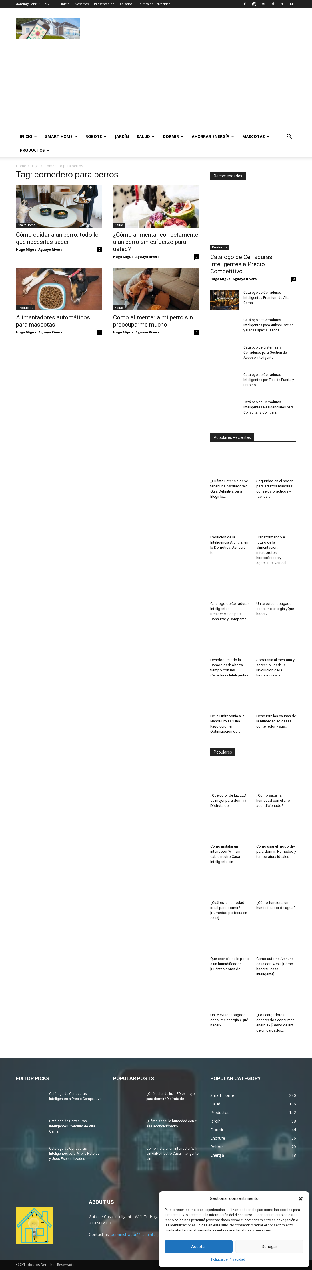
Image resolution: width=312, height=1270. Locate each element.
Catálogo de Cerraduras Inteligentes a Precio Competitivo (241, 264)
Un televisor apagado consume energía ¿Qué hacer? (275, 608)
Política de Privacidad (228, 1259)
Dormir (173, 136)
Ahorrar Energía (213, 136)
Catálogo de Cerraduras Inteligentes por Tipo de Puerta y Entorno (268, 380)
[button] (300, 1199)
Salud (146, 136)
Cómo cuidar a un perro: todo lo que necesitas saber (57, 238)
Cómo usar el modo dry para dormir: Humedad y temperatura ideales (276, 851)
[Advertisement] (192, 28)
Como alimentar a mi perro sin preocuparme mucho (153, 321)
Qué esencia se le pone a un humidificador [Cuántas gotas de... (229, 964)
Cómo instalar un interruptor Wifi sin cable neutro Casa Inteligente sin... (172, 1154)
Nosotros (82, 4)
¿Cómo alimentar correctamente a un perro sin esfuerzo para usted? (155, 241)
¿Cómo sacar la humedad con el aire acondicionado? (273, 800)
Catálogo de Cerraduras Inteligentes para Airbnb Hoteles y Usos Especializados (268, 325)
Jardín (122, 136)
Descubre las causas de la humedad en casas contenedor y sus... (276, 721)
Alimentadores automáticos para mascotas (53, 321)
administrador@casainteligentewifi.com (147, 1234)
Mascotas (255, 136)
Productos (34, 150)
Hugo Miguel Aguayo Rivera (39, 249)
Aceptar (198, 1246)
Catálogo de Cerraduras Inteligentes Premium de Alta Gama (266, 298)
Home (21, 165)
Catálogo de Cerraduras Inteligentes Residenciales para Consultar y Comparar (268, 407)
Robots (96, 136)
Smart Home (61, 136)
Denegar (269, 1246)
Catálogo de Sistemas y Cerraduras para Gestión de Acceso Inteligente (265, 352)
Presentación (104, 4)
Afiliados (126, 4)
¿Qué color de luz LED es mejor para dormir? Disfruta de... (228, 800)
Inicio (65, 4)
